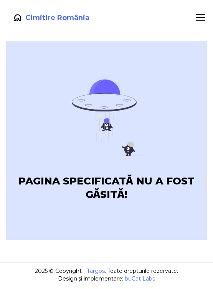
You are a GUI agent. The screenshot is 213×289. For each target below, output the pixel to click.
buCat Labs (140, 278)
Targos (96, 270)
